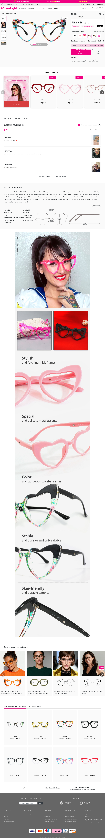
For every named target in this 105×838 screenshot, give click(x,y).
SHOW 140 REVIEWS (45, 176)
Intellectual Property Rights (71, 819)
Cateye (5, 814)
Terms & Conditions (69, 816)
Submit (40, 803)
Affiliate (55, 8)
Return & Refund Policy (70, 821)
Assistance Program (9, 821)
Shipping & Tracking (49, 821)
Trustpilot (23, 788)
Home (2, 13)
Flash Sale (6, 819)
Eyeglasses (22, 8)
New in (37, 8)
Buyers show (100, 4)
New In (6, 816)
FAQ (86, 814)
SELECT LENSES (83, 51)
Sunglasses (30, 8)
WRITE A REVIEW (61, 176)
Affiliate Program (28, 814)
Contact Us (47, 816)
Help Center (87, 816)
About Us (47, 814)
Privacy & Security (69, 814)
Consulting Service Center (51, 819)
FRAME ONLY (98, 52)
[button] (4, 44)
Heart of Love (52, 72)
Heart (6, 13)
